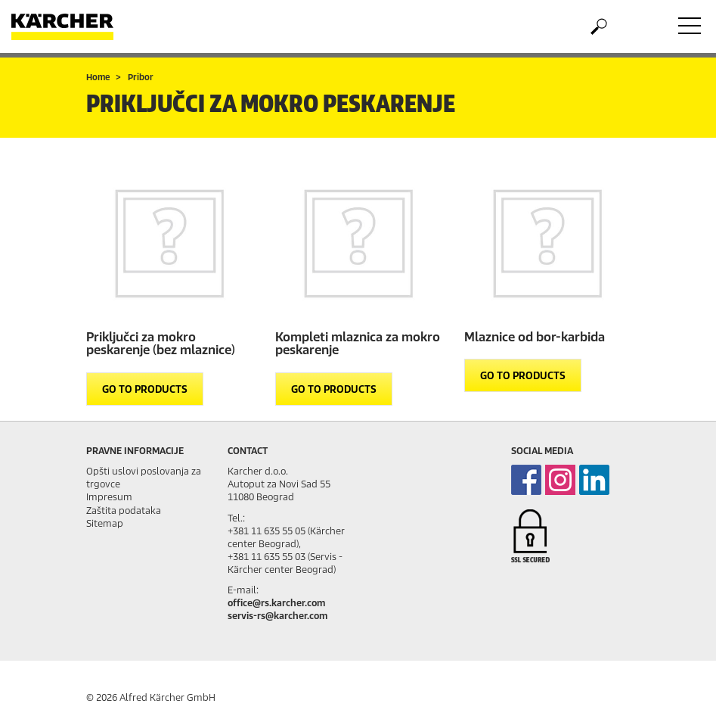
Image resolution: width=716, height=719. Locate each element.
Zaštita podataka (123, 510)
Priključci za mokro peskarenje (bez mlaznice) (160, 344)
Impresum (109, 497)
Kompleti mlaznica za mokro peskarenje (357, 344)
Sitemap (104, 523)
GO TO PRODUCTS (145, 389)
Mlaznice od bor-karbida (534, 337)
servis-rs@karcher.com (277, 615)
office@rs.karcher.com (276, 603)
